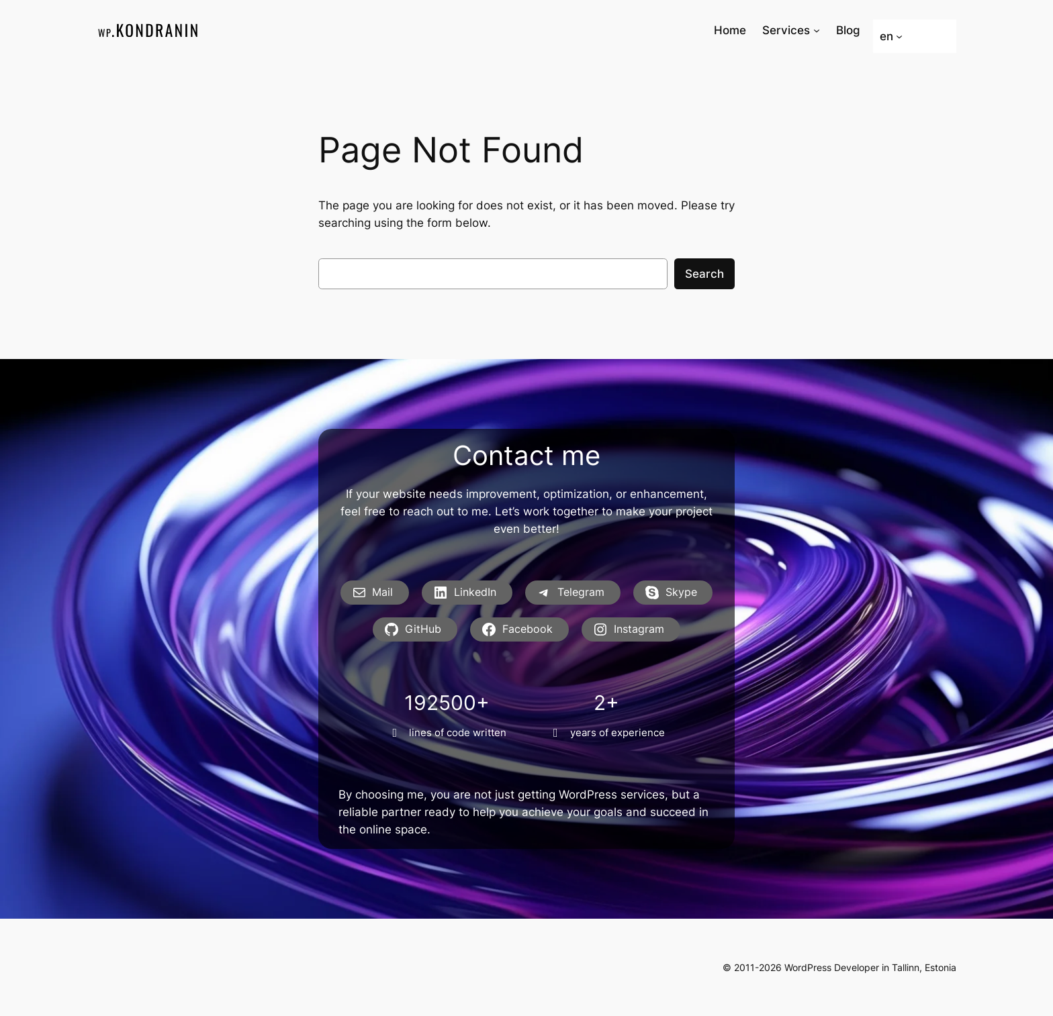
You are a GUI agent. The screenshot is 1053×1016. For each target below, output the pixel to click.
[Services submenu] (816, 30)
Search (704, 274)
